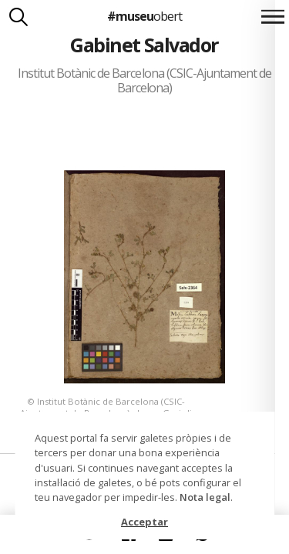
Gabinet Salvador (144, 45)
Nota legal (205, 497)
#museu (144, 16)
